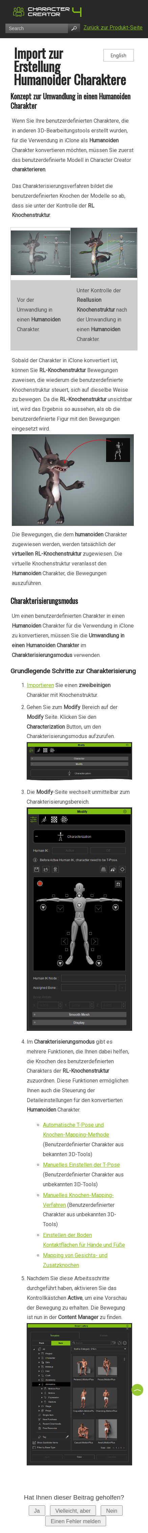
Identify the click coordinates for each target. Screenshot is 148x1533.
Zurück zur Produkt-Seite (113, 27)
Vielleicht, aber (73, 1511)
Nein (111, 1511)
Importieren (40, 685)
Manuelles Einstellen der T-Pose (81, 1165)
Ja (37, 1511)
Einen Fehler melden (76, 1521)
